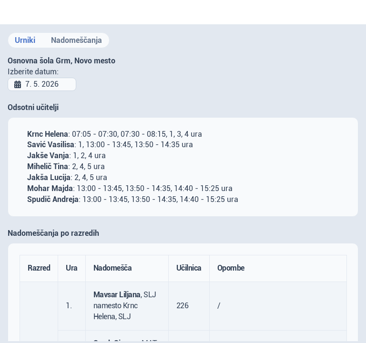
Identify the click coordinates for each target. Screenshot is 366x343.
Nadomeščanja (76, 40)
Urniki (25, 40)
